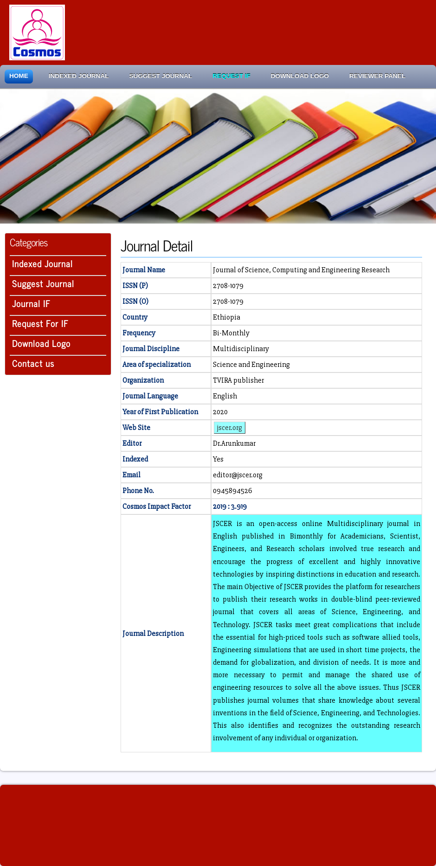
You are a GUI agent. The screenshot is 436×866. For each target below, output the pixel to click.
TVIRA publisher (238, 380)
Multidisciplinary (241, 348)
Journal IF (31, 303)
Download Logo (300, 75)
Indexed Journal (79, 75)
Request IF (231, 75)
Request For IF (40, 323)
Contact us (33, 363)
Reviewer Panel (377, 75)
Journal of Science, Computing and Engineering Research (301, 270)
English (225, 396)
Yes (218, 459)
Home (18, 75)
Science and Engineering (251, 364)
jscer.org (229, 427)
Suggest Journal (160, 75)
